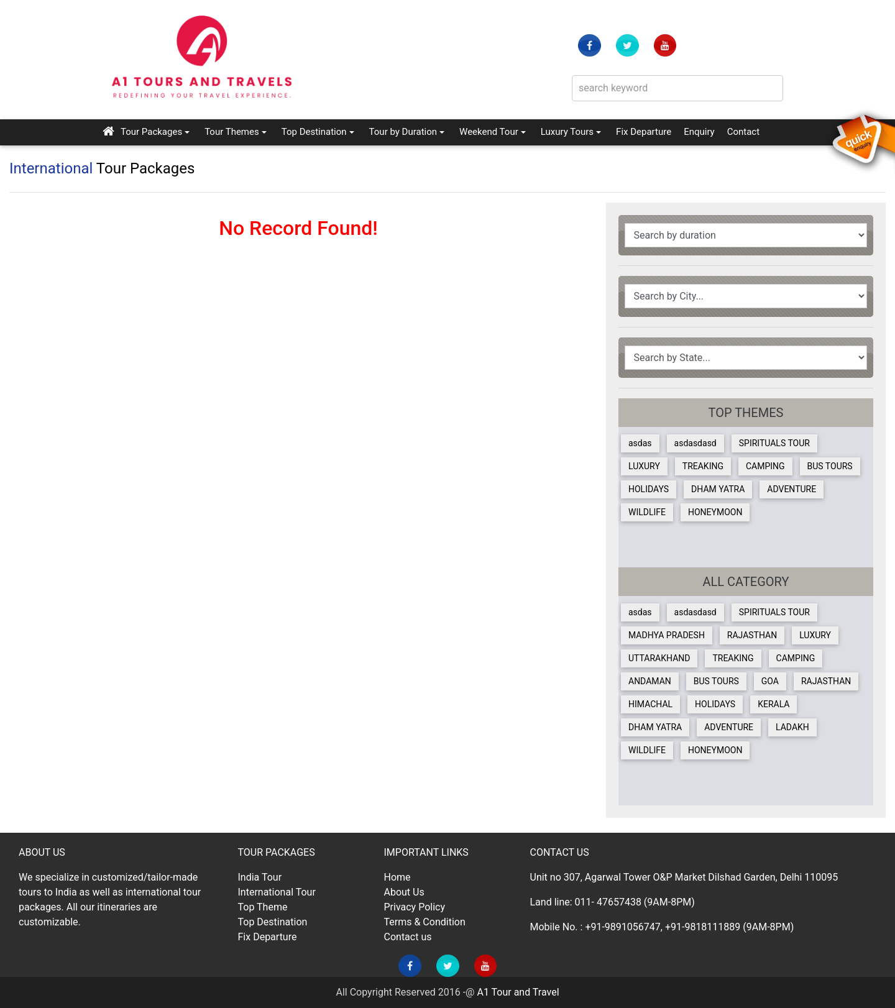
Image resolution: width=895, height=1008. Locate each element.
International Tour (277, 892)
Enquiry (699, 130)
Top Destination (314, 131)
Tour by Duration (403, 131)
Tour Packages (151, 131)
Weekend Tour (488, 131)
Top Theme (263, 907)
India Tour (260, 877)
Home (397, 877)
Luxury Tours (567, 131)
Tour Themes (231, 131)
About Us (404, 892)
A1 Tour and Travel (518, 992)
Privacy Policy (415, 907)
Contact (743, 130)
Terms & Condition (425, 922)
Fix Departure (643, 131)
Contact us (408, 937)
